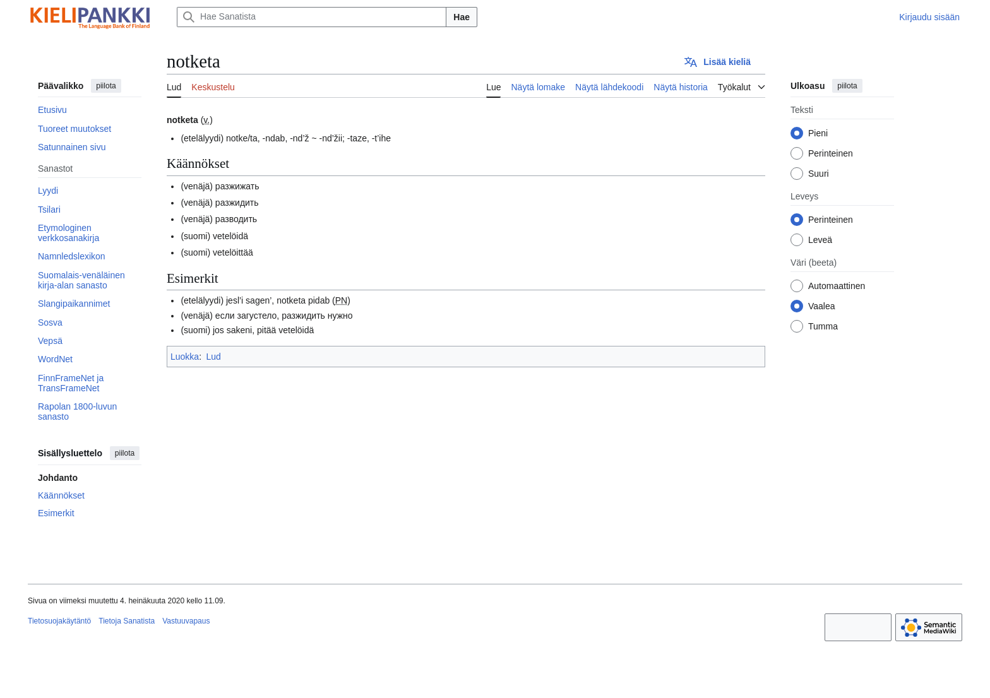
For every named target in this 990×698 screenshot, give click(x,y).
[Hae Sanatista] (311, 17)
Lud (213, 357)
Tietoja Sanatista (126, 621)
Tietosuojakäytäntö (59, 621)
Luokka (184, 357)
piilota (106, 85)
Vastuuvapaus (186, 621)
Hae (461, 17)
